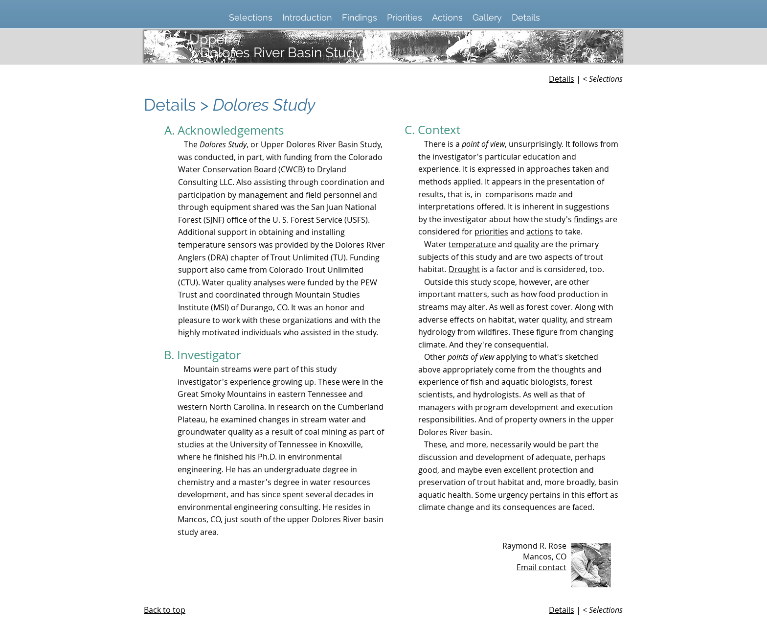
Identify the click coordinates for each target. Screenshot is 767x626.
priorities (491, 231)
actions (539, 231)
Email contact (541, 567)
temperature (472, 244)
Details (561, 78)
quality (526, 244)
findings (588, 219)
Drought (464, 269)
